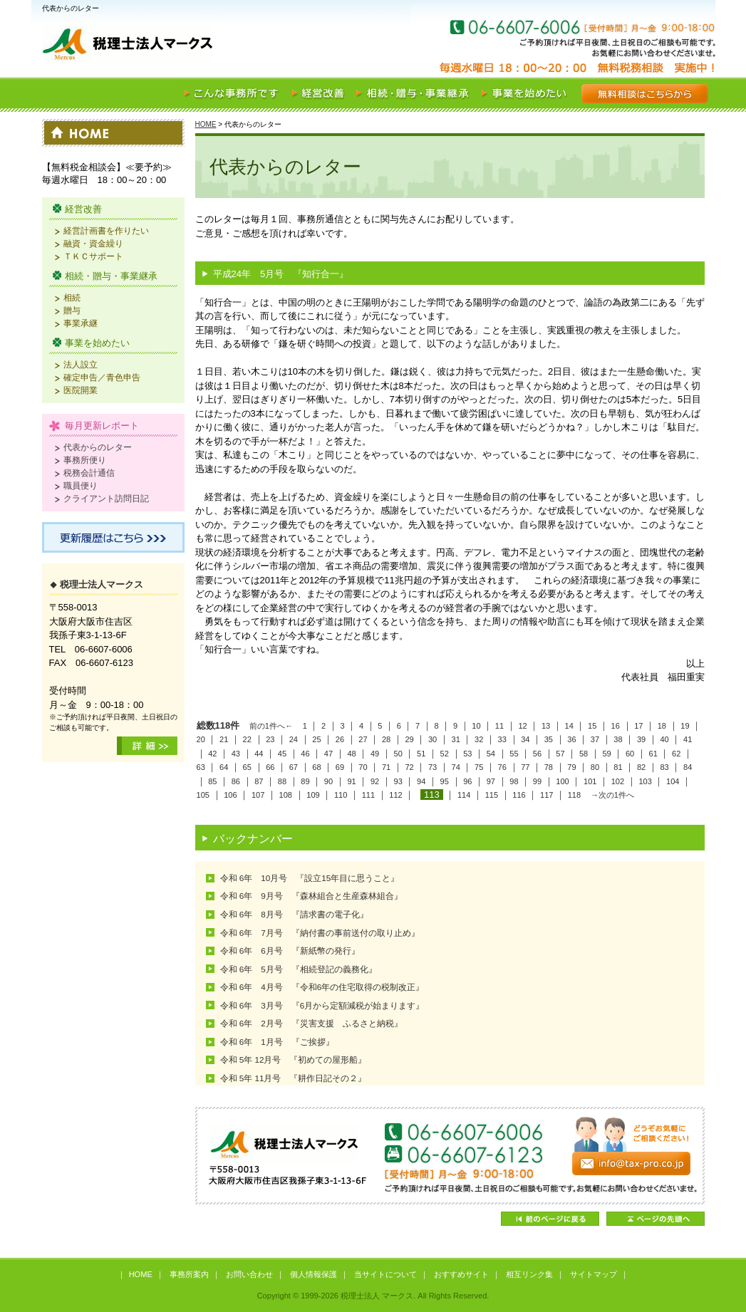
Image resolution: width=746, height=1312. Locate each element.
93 (398, 781)
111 (368, 795)
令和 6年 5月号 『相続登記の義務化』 (298, 969)
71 (386, 767)
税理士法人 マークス (209, 46)
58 (583, 753)
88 (282, 781)
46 (305, 753)
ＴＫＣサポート (93, 256)
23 (270, 739)
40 (664, 739)
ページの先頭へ (655, 1219)
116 (518, 795)
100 (562, 781)
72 (409, 767)
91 (351, 781)
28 (386, 739)
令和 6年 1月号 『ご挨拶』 (277, 1041)
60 (630, 753)
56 (537, 753)
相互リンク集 (529, 1274)
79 (571, 767)
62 (676, 753)
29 (409, 739)
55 (513, 753)
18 (662, 726)
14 (569, 726)
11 (499, 726)
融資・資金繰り (93, 243)
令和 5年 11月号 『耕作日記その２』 (293, 1078)
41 (687, 739)
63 (201, 767)
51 (421, 753)
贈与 (72, 310)
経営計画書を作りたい (106, 230)
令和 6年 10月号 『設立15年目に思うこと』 (310, 878)
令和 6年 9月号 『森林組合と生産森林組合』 (311, 895)
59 (606, 753)
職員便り (80, 485)
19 (684, 726)
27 (362, 739)
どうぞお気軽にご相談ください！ (450, 1155)
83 (664, 767)
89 (305, 781)
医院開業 (80, 390)
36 (571, 739)
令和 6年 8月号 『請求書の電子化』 (294, 914)
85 (212, 781)
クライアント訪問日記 (106, 498)
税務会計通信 (89, 472)
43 (236, 753)
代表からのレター (97, 447)
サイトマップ (593, 1274)
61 (653, 753)
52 (444, 753)
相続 (72, 297)
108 (285, 795)
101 (590, 781)
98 (513, 781)
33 (502, 739)
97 (491, 781)
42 (212, 753)
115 (491, 795)
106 (230, 795)
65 (247, 767)
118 (574, 795)
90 (328, 781)
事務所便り (84, 459)
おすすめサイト (461, 1274)
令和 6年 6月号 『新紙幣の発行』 (290, 950)
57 (560, 753)
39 (641, 739)
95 (444, 781)
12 (522, 726)
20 (201, 739)
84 (687, 767)
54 (491, 753)
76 (502, 767)
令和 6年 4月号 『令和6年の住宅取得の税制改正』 (322, 986)
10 (476, 726)
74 (456, 767)
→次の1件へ (612, 795)
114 (463, 795)
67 (293, 767)
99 (537, 781)
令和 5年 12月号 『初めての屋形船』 (293, 1059)
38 (617, 739)
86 (236, 781)
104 (672, 781)
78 (548, 767)
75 (479, 767)
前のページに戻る (550, 1219)
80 (595, 767)
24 (293, 739)
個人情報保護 (313, 1274)
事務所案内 (189, 1274)
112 (395, 795)
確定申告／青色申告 (101, 377)
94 (421, 781)
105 (203, 795)
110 (340, 795)
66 (270, 767)
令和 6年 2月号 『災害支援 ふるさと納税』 (311, 1023)
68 (316, 767)
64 (223, 767)
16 (615, 726)
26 (340, 739)
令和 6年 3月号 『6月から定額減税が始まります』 (322, 1005)
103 (644, 781)
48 (351, 753)
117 (546, 795)
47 (328, 753)
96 (467, 781)
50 (398, 753)
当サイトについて (385, 1274)
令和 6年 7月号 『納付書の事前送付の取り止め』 (320, 932)
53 (467, 753)
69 (340, 767)
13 (546, 726)
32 (479, 739)
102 (617, 781)
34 (525, 739)
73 (432, 767)
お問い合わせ (249, 1274)
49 (375, 753)
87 (258, 781)
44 (258, 753)
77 (525, 767)
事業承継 (80, 323)
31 (456, 739)
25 (316, 739)
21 (223, 739)
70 (362, 767)
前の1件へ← (271, 726)
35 (548, 739)
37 (595, 739)
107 (258, 795)
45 (282, 753)
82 (641, 767)
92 (375, 781)
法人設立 (80, 364)
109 (312, 795)
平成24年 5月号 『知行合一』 (281, 274)
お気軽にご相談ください (629, 46)
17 (638, 726)
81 (617, 767)
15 (592, 726)
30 (432, 739)
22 (247, 739)
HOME (206, 124)
